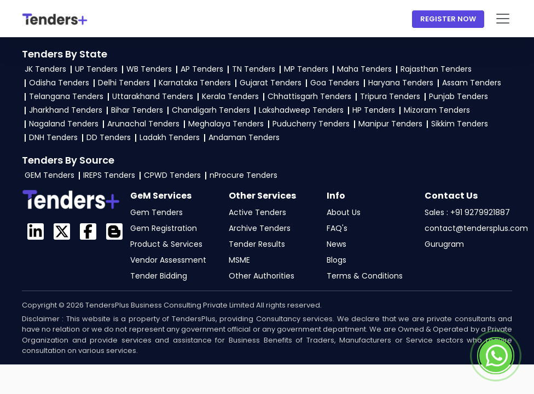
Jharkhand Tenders (65, 110)
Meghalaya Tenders (226, 123)
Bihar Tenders (137, 110)
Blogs (336, 259)
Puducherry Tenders (311, 123)
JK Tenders (45, 68)
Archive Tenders (260, 228)
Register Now (448, 19)
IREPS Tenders (109, 175)
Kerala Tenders (230, 96)
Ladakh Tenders (170, 137)
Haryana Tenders (400, 82)
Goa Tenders (334, 82)
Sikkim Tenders (459, 123)
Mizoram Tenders (437, 110)
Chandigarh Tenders (211, 110)
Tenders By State (64, 54)
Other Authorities (261, 275)
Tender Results (257, 244)
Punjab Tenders (458, 96)
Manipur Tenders (390, 123)
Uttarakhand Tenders (152, 96)
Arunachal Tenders (143, 123)
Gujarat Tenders (270, 82)
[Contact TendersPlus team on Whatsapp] (495, 355)
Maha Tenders (364, 68)
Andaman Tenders (244, 137)
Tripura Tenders (390, 96)
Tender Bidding (158, 275)
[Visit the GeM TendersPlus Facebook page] (88, 231)
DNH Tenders (53, 137)
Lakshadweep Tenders (301, 110)
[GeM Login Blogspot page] (114, 231)
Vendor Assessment (168, 259)
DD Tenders (108, 137)
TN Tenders (253, 68)
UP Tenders (96, 68)
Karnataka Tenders (195, 82)
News (336, 244)
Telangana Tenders (66, 96)
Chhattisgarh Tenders (309, 96)
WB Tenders (149, 68)
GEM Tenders (49, 175)
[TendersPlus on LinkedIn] (35, 231)
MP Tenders (306, 68)
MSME (239, 259)
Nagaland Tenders (63, 123)
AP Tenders (202, 68)
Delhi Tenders (124, 82)
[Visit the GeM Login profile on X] (62, 231)
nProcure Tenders (243, 175)
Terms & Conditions (365, 275)
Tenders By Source (68, 160)
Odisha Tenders (59, 82)
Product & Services (166, 244)
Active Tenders (257, 212)
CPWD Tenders (172, 175)
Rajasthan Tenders (436, 68)
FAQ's (337, 228)
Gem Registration (163, 228)
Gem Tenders (156, 212)
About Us (344, 212)
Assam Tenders (471, 82)
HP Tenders (373, 110)
